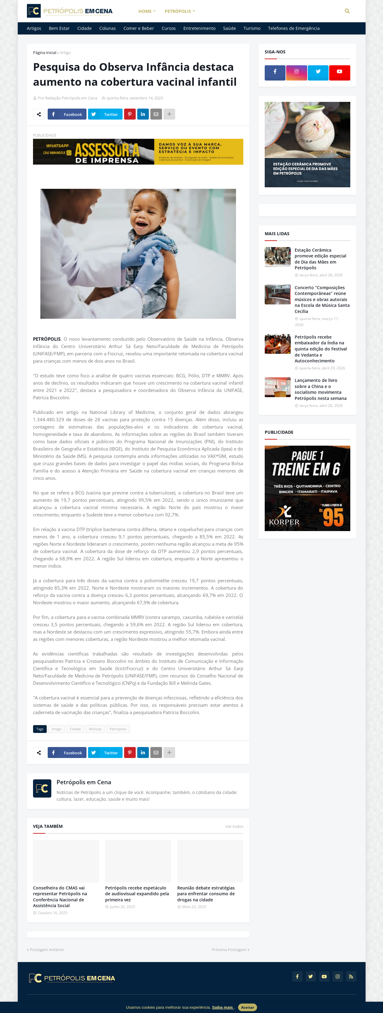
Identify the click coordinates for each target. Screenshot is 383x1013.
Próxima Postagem (229, 949)
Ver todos (234, 826)
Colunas (107, 28)
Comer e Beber (138, 28)
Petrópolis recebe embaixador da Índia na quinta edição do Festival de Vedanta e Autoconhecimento (321, 349)
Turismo (252, 28)
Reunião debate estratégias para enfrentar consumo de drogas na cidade (206, 894)
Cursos (169, 28)
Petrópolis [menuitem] (178, 11)
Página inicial (44, 52)
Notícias (95, 729)
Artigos (34, 28)
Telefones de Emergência (294, 28)
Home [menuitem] (145, 11)
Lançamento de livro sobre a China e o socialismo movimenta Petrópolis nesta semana (321, 389)
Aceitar (247, 1007)
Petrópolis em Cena (84, 782)
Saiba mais (223, 1007)
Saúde (229, 28)
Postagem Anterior (47, 949)
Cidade (84, 28)
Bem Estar (59, 28)
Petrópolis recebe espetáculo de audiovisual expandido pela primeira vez (137, 894)
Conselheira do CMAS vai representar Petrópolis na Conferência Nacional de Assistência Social (60, 897)
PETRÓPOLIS (47, 339)
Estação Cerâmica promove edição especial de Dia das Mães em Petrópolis (320, 259)
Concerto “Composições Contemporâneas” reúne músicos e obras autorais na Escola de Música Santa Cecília (322, 299)
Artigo (65, 52)
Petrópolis (118, 729)
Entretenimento (199, 28)
